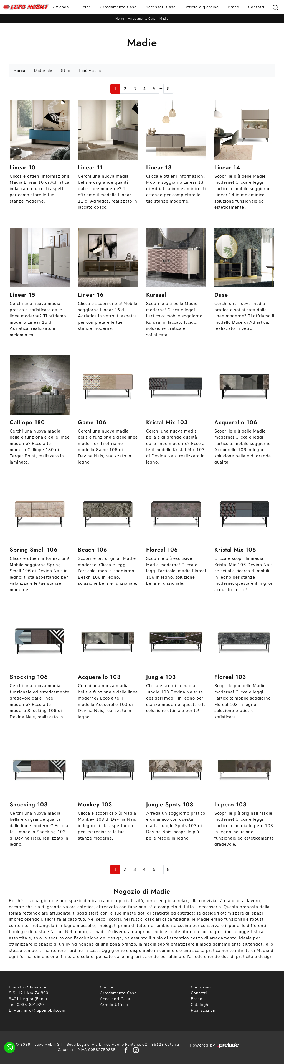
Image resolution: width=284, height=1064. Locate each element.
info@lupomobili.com (44, 1010)
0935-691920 (30, 1004)
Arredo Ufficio (114, 1004)
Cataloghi (200, 1004)
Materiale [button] (43, 70)
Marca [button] (19, 70)
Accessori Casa (160, 7)
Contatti (256, 7)
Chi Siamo (201, 987)
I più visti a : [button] (91, 70)
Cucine (84, 7)
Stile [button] (65, 70)
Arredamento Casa (118, 7)
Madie (164, 19)
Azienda (61, 7)
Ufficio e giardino (201, 7)
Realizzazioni (204, 1010)
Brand (233, 7)
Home (119, 19)
